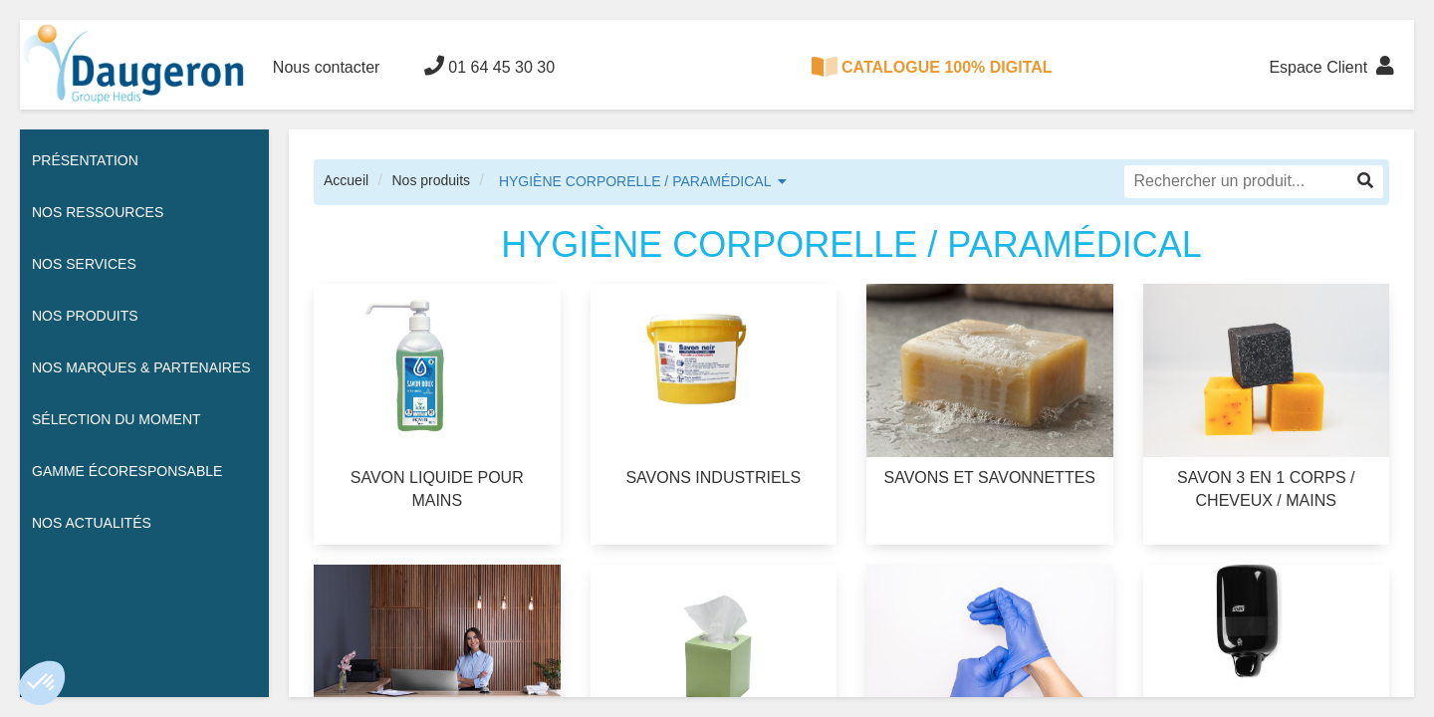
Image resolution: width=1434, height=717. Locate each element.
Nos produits (430, 180)
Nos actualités (91, 523)
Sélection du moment (116, 419)
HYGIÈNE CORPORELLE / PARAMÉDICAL (635, 181)
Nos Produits (85, 316)
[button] (42, 683)
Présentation (85, 160)
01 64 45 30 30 (489, 66)
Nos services (84, 264)
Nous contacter (326, 67)
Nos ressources (97, 212)
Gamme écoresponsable (127, 471)
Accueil (346, 180)
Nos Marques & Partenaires (141, 367)
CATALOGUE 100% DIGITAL (932, 67)
